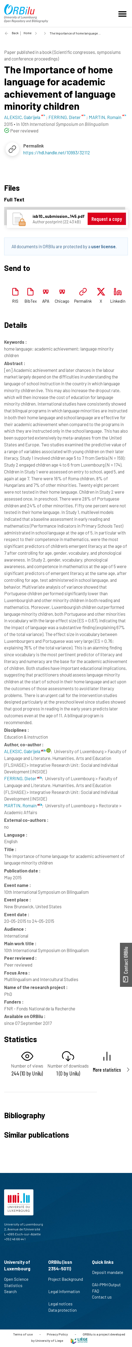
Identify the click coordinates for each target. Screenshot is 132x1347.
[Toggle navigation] (123, 13)
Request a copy (106, 219)
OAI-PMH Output (108, 1284)
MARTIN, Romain (23, 805)
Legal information (64, 1294)
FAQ (98, 1290)
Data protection (64, 1310)
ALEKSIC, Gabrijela (24, 751)
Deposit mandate (107, 1275)
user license (103, 246)
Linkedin (117, 301)
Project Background (65, 1282)
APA (45, 301)
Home (27, 33)
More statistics (107, 1069)
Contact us (104, 1296)
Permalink (83, 301)
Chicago (62, 301)
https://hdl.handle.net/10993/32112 (56, 152)
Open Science (18, 1279)
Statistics (15, 1285)
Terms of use (23, 1334)
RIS (15, 301)
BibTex (30, 301)
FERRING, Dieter (23, 778)
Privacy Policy (57, 1334)
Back (15, 33)
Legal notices (62, 1303)
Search (12, 1291)
